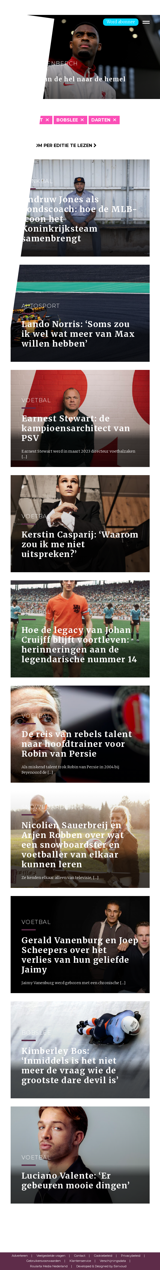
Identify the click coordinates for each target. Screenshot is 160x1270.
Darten (100, 120)
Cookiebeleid (103, 1256)
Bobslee (67, 120)
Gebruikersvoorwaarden (43, 1261)
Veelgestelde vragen (51, 1256)
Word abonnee (121, 21)
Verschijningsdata (113, 1261)
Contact (79, 1256)
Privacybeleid (130, 1256)
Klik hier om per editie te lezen (53, 145)
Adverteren (20, 1256)
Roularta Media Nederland (49, 1266)
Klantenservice (80, 1261)
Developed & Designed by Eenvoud (101, 1266)
